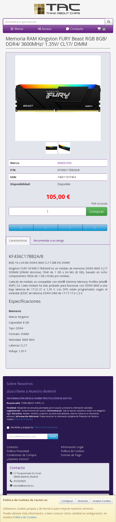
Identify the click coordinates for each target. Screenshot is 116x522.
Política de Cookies (25, 517)
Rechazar (83, 501)
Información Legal (72, 447)
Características (18, 240)
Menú (16, 29)
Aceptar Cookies (102, 501)
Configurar (67, 501)
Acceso (44, 29)
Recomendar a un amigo (49, 240)
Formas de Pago (71, 455)
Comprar (96, 211)
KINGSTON (64, 163)
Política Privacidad (18, 451)
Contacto (74, 29)
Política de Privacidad (23, 419)
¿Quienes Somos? (18, 459)
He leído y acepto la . (34, 427)
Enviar (53, 436)
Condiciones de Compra (21, 455)
